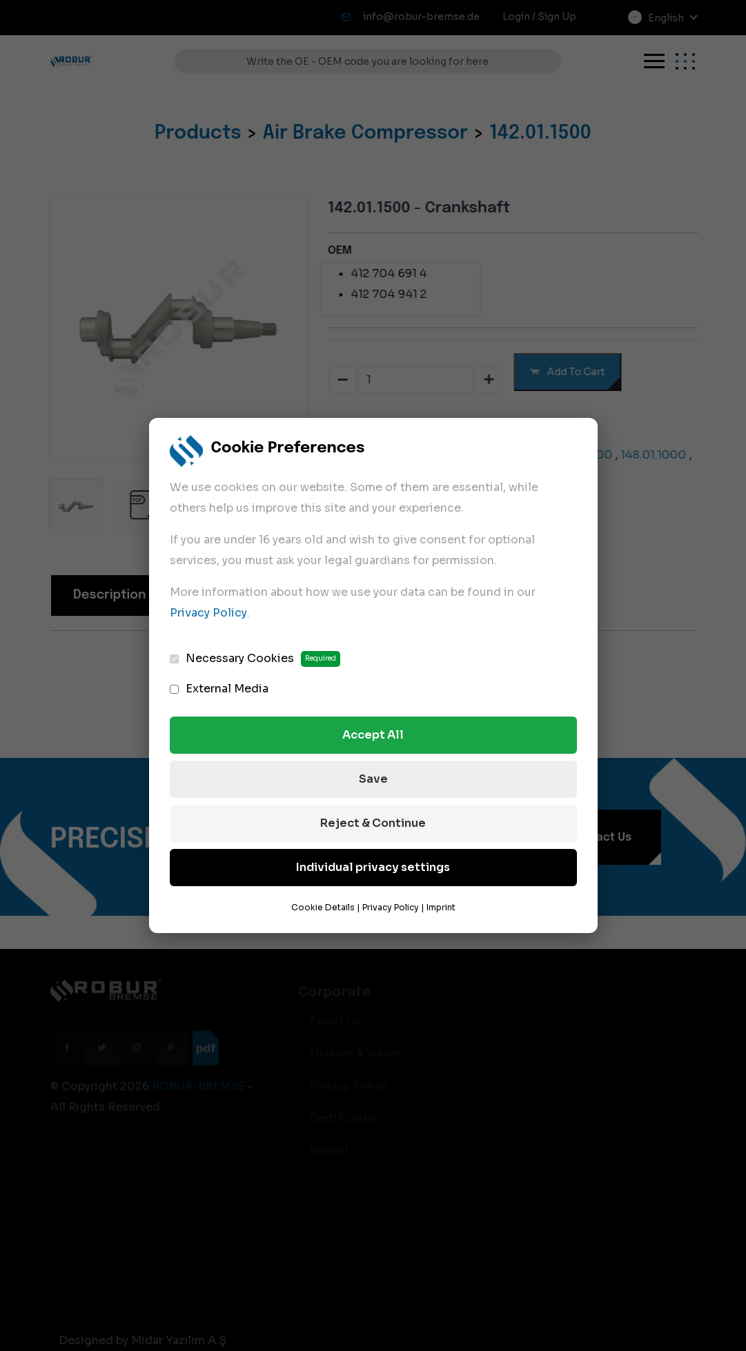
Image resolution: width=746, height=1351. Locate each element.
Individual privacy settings (373, 867)
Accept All (373, 735)
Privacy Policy (208, 613)
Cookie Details (323, 907)
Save (373, 779)
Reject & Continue (373, 823)
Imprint (440, 907)
